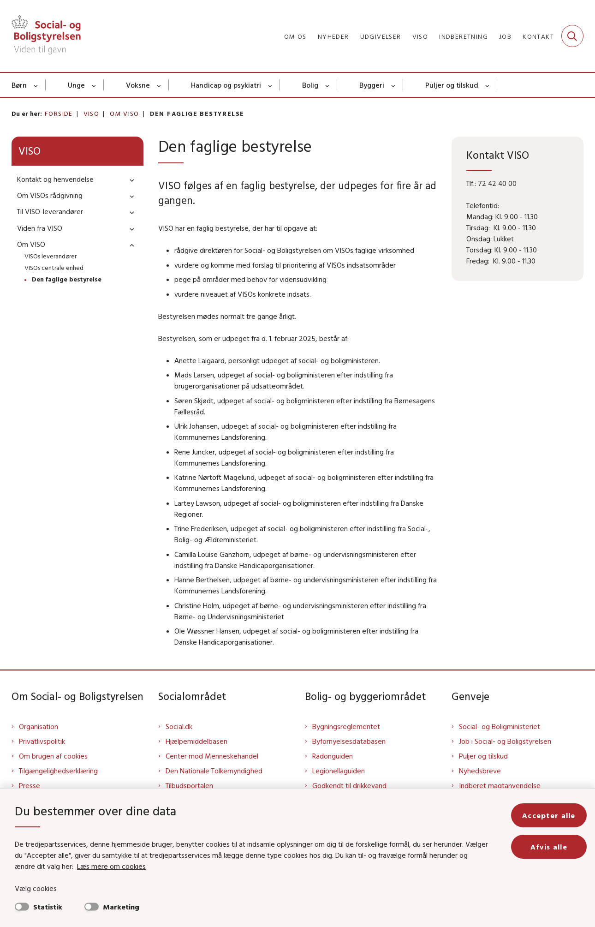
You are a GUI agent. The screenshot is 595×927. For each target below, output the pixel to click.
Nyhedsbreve (480, 770)
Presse (29, 785)
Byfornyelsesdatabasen (349, 741)
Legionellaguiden (338, 770)
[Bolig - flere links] (327, 84)
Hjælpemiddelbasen (196, 741)
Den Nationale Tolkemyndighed (214, 770)
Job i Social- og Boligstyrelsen (505, 741)
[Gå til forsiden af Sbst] (46, 36)
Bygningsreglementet (346, 726)
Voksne (138, 85)
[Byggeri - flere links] (393, 84)
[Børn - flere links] (36, 84)
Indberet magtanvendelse (500, 785)
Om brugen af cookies (53, 755)
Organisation (38, 726)
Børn (19, 85)
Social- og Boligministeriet (499, 726)
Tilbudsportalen (189, 785)
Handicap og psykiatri (226, 85)
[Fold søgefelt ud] (572, 36)
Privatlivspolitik (42, 741)
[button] (129, 179)
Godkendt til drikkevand (349, 785)
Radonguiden (332, 755)
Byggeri (371, 85)
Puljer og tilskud (451, 85)
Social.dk (179, 726)
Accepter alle (549, 815)
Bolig (310, 85)
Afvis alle (548, 846)
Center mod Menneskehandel (212, 755)
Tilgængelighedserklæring (58, 770)
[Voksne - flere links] (159, 84)
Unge (76, 85)
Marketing (121, 906)
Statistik (47, 906)
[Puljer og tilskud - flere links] (487, 84)
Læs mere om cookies (111, 866)
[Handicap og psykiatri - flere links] (270, 84)
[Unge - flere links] (94, 84)
